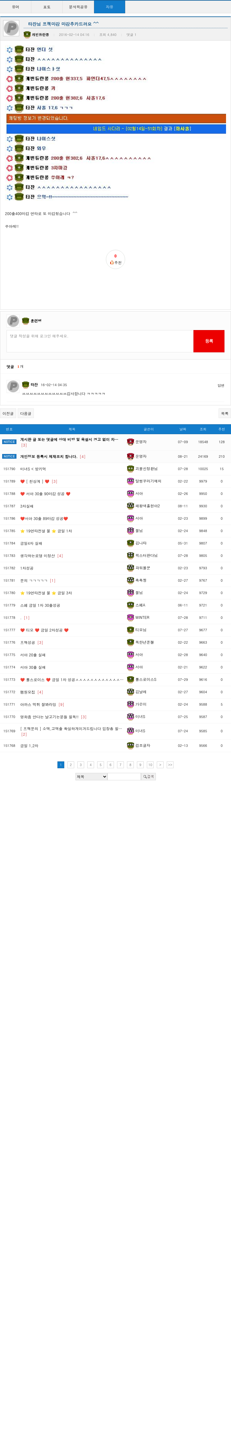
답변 (221, 353)
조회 (203, 397)
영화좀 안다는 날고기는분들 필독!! (53, 684)
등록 (209, 309)
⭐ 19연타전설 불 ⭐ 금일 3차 (46, 560)
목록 (225, 381)
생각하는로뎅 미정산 (41, 523)
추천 (221, 397)
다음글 (25, 381)
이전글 (8, 381)
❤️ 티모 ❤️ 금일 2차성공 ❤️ (44, 598)
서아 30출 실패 (33, 635)
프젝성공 (31, 610)
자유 (109, 6)
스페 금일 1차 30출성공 (40, 573)
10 (150, 732)
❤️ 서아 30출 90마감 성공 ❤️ (45, 461)
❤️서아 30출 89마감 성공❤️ (44, 486)
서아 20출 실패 (33, 622)
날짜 (182, 397)
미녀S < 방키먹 (33, 436)
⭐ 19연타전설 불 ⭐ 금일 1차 (46, 498)
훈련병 (36, 288)
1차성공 (27, 536)
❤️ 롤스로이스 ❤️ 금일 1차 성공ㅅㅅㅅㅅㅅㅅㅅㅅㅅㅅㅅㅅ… (72, 647)
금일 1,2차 (29, 713)
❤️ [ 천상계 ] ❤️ (38, 449)
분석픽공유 (78, 6)
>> (170, 732)
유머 (15, 6)
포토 (47, 6)
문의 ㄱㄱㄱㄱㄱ (38, 548)
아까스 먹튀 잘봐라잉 (42, 672)
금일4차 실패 (31, 511)
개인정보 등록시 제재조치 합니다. (53, 424)
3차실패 (27, 474)
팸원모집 (31, 660)
